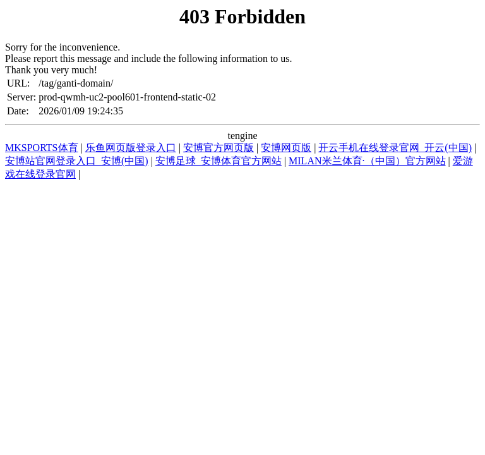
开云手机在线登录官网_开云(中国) (395, 147)
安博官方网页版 (218, 147)
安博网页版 (286, 147)
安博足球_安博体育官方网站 (218, 160)
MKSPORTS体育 (41, 147)
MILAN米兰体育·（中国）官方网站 (367, 160)
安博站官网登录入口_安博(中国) (76, 160)
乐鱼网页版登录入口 (130, 147)
